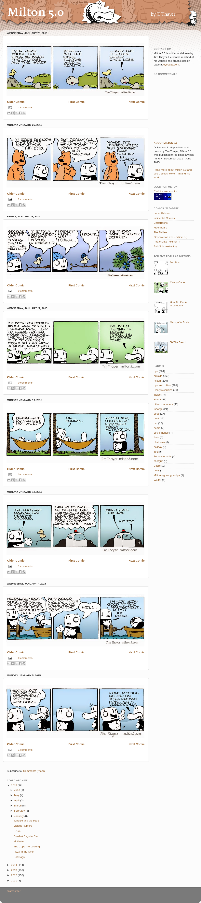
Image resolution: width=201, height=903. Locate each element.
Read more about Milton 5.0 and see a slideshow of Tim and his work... (173, 173)
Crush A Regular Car (26, 836)
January (19, 816)
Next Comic (136, 101)
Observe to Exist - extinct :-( (170, 237)
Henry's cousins (163, 389)
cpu (156, 371)
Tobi (156, 451)
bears (157, 427)
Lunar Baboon (162, 213)
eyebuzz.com (171, 64)
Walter (157, 480)
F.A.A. (17, 830)
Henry (157, 399)
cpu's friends (161, 432)
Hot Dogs (19, 857)
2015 (14, 785)
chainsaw (159, 442)
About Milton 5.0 (165, 142)
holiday (158, 446)
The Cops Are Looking (27, 846)
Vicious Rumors (23, 825)
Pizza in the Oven (24, 851)
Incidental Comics (164, 218)
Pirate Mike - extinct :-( (167, 241)
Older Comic (15, 101)
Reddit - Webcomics (166, 191)
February (20, 810)
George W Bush (179, 322)
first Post (175, 262)
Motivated (19, 841)
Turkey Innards (162, 456)
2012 (14, 875)
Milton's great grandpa (167, 475)
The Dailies (160, 232)
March (18, 805)
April (17, 800)
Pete (156, 437)
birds (156, 413)
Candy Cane (177, 282)
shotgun (158, 461)
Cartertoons (161, 222)
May (17, 795)
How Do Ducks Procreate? (178, 304)
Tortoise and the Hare (26, 820)
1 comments (25, 107)
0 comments (25, 290)
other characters (163, 404)
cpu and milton (162, 385)
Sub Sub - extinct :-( (165, 246)
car (155, 423)
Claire (157, 465)
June (17, 789)
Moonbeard (160, 227)
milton (157, 380)
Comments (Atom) (34, 770)
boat (156, 418)
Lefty (156, 470)
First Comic (76, 101)
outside (158, 375)
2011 (14, 880)
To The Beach (178, 342)
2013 (14, 870)
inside (157, 394)
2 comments (25, 199)
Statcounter (13, 891)
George (158, 408)
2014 (14, 864)
